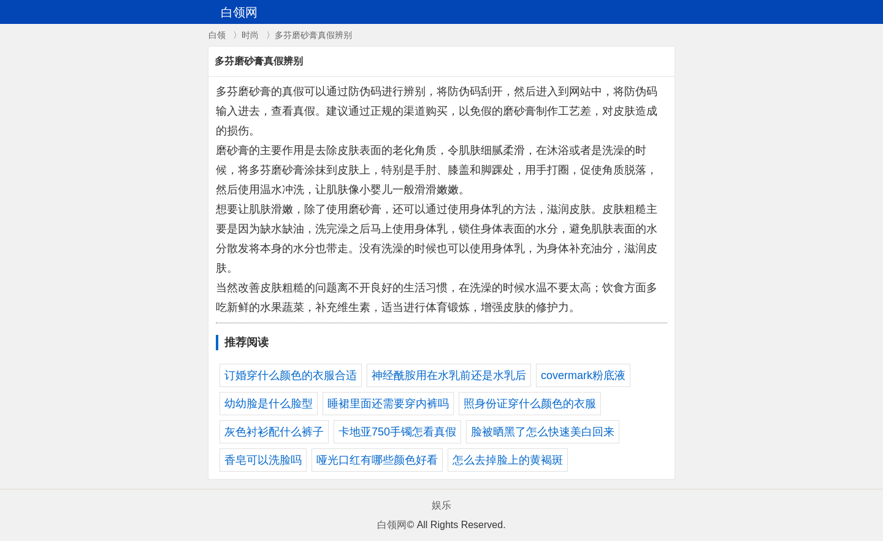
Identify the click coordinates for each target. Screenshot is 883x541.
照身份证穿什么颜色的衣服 (530, 403)
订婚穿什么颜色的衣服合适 (290, 375)
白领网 (392, 525)
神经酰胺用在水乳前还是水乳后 (449, 375)
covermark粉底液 (583, 375)
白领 (217, 35)
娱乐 (441, 505)
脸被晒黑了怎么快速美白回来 (542, 432)
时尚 (250, 35)
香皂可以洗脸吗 (263, 460)
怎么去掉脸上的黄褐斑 (508, 460)
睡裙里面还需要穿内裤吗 (388, 403)
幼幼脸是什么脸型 (268, 403)
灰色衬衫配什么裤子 (274, 432)
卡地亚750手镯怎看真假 (397, 432)
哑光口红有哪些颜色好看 (377, 460)
